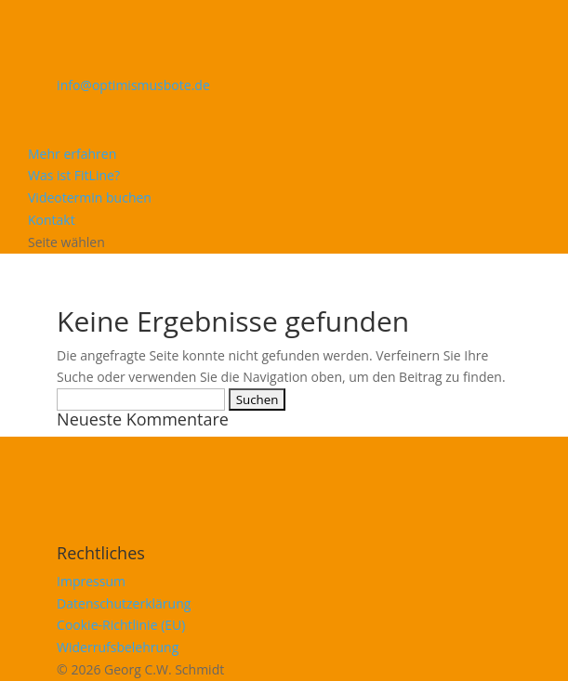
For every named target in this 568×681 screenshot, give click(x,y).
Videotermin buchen (90, 197)
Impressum (91, 581)
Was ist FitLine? (74, 175)
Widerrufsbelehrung (117, 647)
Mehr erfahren (72, 154)
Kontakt (51, 220)
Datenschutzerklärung (124, 603)
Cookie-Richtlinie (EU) (121, 625)
